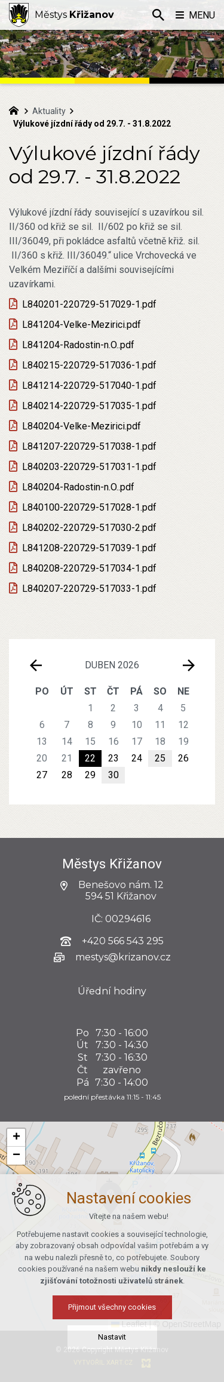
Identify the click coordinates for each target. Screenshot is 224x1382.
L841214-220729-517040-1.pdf (89, 385)
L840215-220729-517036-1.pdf (89, 365)
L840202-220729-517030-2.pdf (89, 527)
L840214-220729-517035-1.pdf (89, 405)
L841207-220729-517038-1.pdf (89, 446)
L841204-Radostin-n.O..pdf (78, 345)
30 (113, 775)
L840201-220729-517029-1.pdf (89, 304)
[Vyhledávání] (158, 15)
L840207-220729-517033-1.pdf (89, 588)
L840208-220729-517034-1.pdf (89, 568)
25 (160, 758)
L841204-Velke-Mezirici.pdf (81, 324)
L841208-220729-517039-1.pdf (89, 548)
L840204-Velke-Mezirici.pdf (81, 426)
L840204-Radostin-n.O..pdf (78, 487)
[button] (16, 1138)
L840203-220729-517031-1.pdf (89, 466)
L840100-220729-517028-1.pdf (89, 507)
